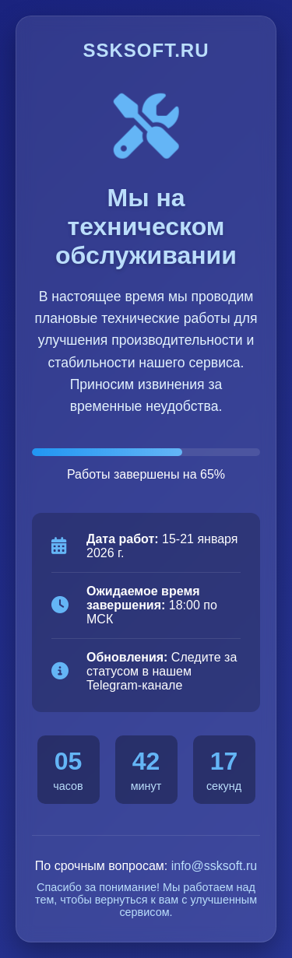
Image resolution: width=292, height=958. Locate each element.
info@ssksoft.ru (214, 865)
